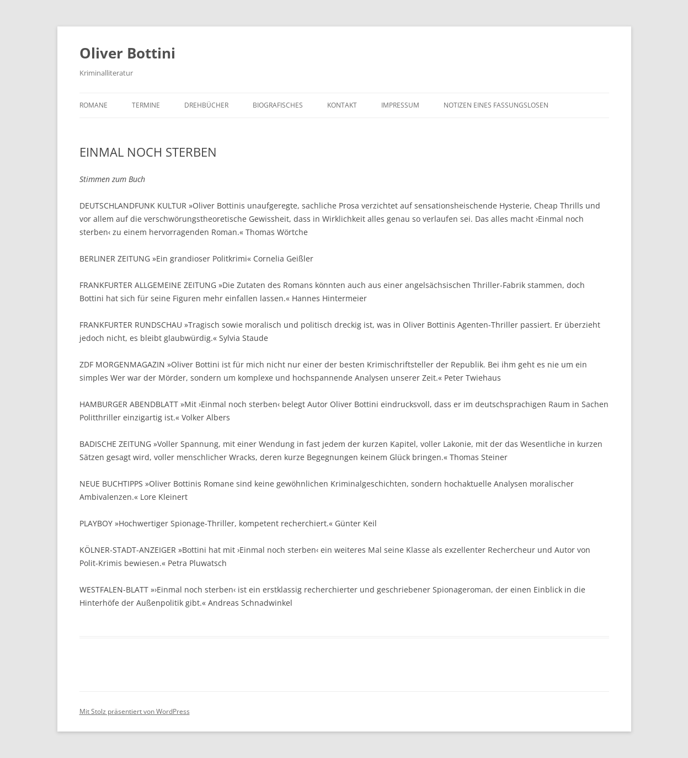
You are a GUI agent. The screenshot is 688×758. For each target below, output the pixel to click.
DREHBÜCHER (206, 105)
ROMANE (93, 105)
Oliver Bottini (127, 53)
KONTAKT (342, 105)
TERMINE (146, 105)
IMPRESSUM (400, 105)
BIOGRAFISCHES (278, 105)
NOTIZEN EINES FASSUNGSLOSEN (496, 105)
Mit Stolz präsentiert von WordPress (134, 711)
